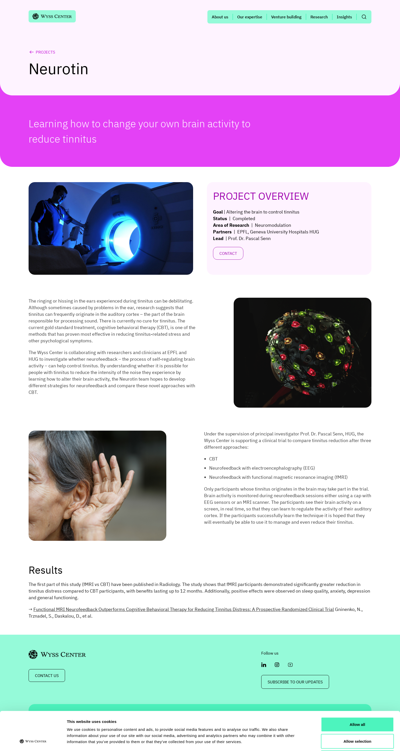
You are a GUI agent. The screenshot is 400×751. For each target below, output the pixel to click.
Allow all (357, 688)
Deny (357, 721)
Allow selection (357, 705)
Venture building (286, 16)
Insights (344, 16)
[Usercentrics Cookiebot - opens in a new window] (33, 741)
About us (220, 16)
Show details (268, 741)
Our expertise (249, 16)
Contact (228, 253)
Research (319, 16)
